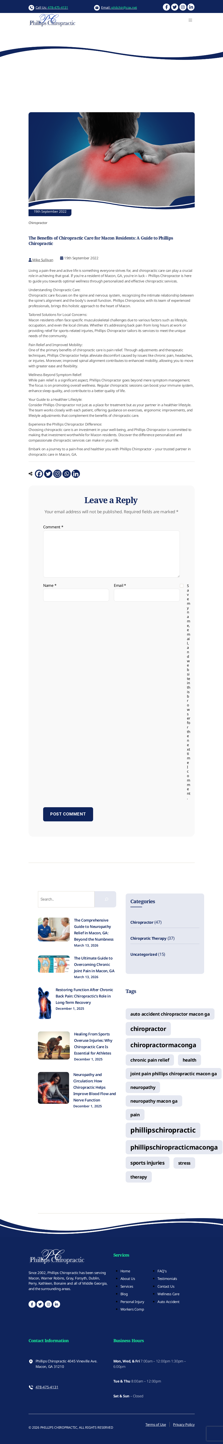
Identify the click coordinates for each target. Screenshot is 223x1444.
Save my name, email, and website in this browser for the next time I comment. (188, 691)
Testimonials (167, 1278)
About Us (127, 1278)
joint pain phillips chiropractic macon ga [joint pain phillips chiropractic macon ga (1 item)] (173, 1073)
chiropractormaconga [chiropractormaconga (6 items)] (163, 1045)
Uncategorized (143, 954)
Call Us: (52, 7)
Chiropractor (141, 922)
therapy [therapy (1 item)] (138, 1177)
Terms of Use (155, 1424)
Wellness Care (168, 1293)
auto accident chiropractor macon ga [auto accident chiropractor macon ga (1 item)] (170, 1014)
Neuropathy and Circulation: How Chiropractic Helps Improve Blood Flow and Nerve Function (94, 1087)
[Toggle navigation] (190, 20)
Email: (119, 7)
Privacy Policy (183, 1424)
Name (49, 585)
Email (120, 585)
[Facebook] (39, 474)
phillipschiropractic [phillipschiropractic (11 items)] (163, 1130)
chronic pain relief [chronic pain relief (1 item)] (149, 1060)
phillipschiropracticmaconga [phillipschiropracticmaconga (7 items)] (174, 1147)
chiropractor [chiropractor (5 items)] (148, 1029)
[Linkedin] (76, 474)
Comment (53, 527)
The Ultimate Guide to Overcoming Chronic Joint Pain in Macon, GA (94, 964)
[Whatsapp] (66, 474)
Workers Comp (132, 1309)
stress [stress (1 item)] (184, 1163)
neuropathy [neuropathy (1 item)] (142, 1087)
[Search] (106, 899)
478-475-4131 (47, 1387)
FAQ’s (162, 1271)
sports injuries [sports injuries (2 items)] (147, 1162)
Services (126, 1286)
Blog (124, 1293)
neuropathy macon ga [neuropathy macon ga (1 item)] (154, 1101)
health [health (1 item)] (189, 1060)
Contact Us (165, 1286)
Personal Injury (132, 1301)
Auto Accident (168, 1301)
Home (125, 1271)
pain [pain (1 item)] (135, 1114)
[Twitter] (48, 474)
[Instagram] (57, 474)
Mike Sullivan (41, 259)
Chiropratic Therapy (148, 938)
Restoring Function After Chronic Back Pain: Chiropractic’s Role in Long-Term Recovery (84, 996)
